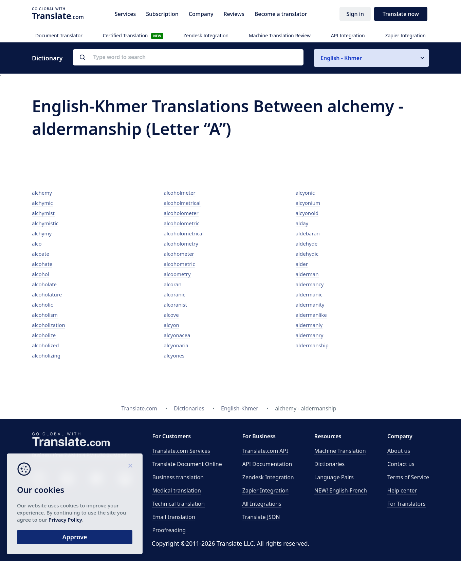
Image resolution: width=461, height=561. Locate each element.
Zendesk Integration (205, 35)
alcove (171, 314)
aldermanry (310, 335)
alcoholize (44, 335)
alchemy (42, 192)
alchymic (42, 202)
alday (302, 223)
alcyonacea (177, 335)
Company (201, 14)
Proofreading (169, 530)
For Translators (406, 503)
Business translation (178, 477)
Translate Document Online (187, 464)
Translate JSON (261, 517)
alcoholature (47, 294)
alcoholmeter (179, 192)
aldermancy (310, 284)
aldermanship (312, 345)
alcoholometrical (183, 233)
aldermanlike (311, 314)
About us (398, 450)
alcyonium (308, 202)
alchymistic (45, 223)
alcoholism (45, 314)
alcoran (172, 284)
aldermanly (309, 325)
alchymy (42, 233)
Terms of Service (408, 477)
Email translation (173, 517)
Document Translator (58, 35)
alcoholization (48, 325)
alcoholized (45, 345)
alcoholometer (181, 213)
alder (302, 263)
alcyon (171, 325)
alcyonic (305, 192)
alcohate (42, 263)
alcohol (40, 274)
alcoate (40, 253)
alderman (307, 274)
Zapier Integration (405, 35)
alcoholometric (181, 223)
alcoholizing (46, 355)
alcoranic (174, 294)
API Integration (348, 35)
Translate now (401, 14)
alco (37, 243)
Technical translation (178, 503)
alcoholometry (181, 243)
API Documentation (267, 464)
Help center (402, 490)
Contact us (400, 464)
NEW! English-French (340, 490)
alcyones (174, 355)
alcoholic (42, 304)
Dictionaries (329, 464)
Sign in (355, 14)
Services (125, 14)
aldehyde (307, 243)
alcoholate (44, 284)
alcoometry (177, 274)
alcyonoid (307, 213)
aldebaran (308, 233)
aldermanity (310, 304)
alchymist (43, 213)
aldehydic (307, 253)
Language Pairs (334, 477)
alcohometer (179, 253)
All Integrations (261, 503)
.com (58, 15)
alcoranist (175, 304)
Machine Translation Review (280, 35)
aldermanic (309, 294)
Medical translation (176, 490)
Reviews (233, 14)
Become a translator (281, 14)
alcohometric (179, 263)
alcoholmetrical (182, 202)
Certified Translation (133, 35)
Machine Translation (340, 450)
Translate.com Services (181, 450)
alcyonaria (176, 345)
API (265, 450)
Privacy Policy (65, 519)
